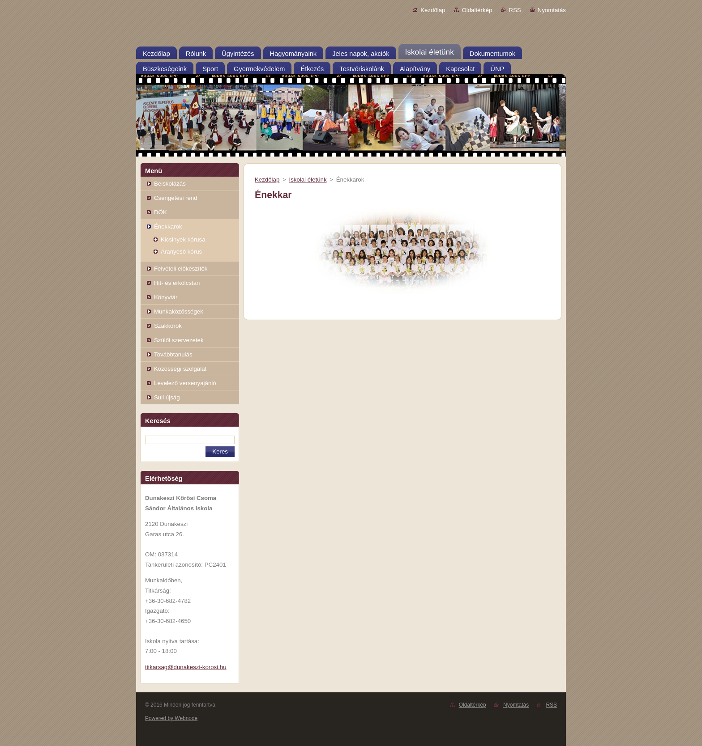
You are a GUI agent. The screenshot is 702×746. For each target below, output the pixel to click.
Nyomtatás (552, 10)
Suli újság (167, 397)
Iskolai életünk (307, 179)
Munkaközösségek (178, 311)
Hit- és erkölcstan (177, 283)
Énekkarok (168, 226)
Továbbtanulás (173, 354)
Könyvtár (165, 297)
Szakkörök (168, 325)
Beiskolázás (170, 183)
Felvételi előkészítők (180, 268)
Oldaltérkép (477, 10)
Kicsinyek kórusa (183, 239)
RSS (515, 10)
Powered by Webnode (171, 718)
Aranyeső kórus (181, 251)
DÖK (160, 212)
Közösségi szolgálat (180, 368)
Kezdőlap (432, 10)
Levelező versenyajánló (185, 383)
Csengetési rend (175, 198)
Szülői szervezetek (179, 340)
